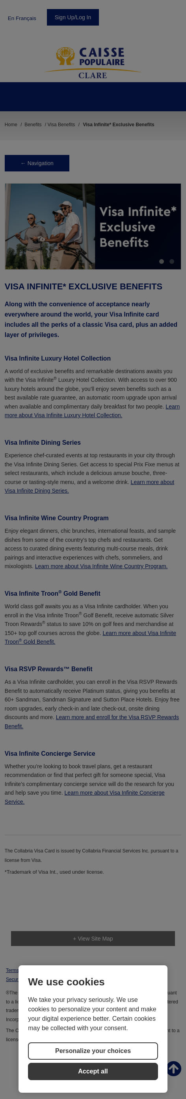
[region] (93, 1029)
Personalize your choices (93, 1050)
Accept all (93, 1071)
